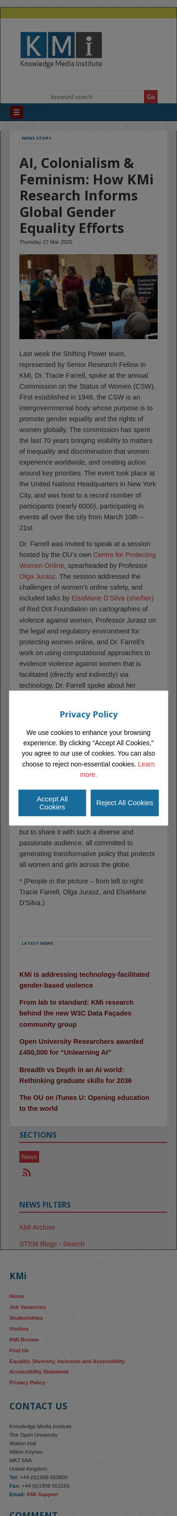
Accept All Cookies (52, 803)
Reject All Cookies (124, 803)
